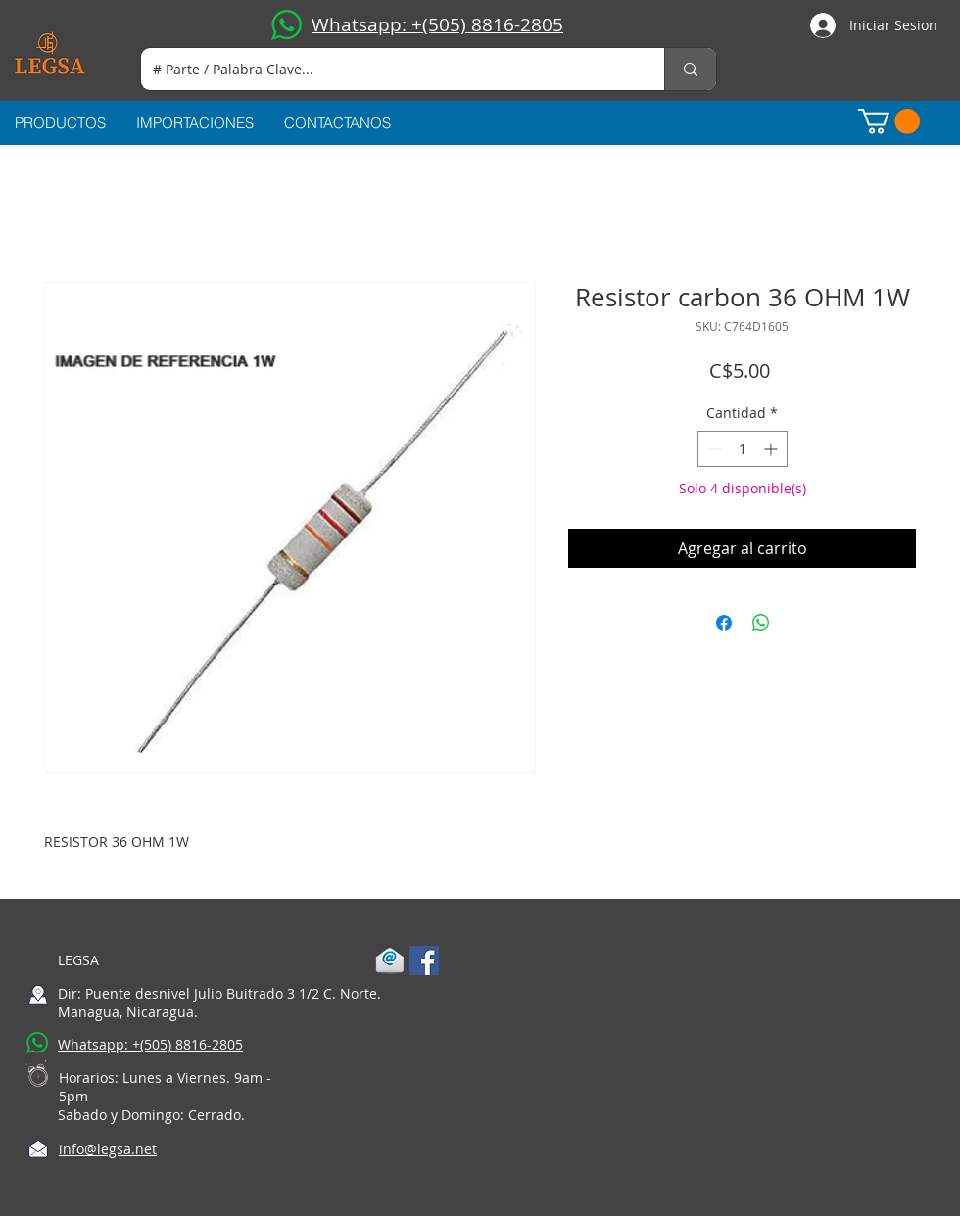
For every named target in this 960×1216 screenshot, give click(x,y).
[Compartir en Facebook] (724, 622)
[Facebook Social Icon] (424, 960)
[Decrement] (712, 449)
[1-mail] (390, 960)
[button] (889, 121)
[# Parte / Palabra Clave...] (388, 69)
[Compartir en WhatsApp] (761, 622)
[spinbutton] (742, 449)
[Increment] (772, 449)
